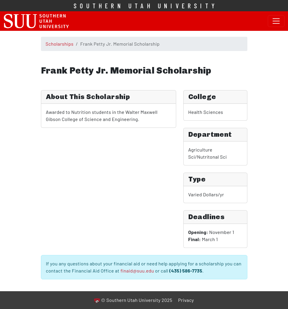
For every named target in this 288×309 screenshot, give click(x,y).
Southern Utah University (146, 5)
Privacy (186, 300)
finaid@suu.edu (137, 270)
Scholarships (60, 44)
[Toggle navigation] (276, 21)
